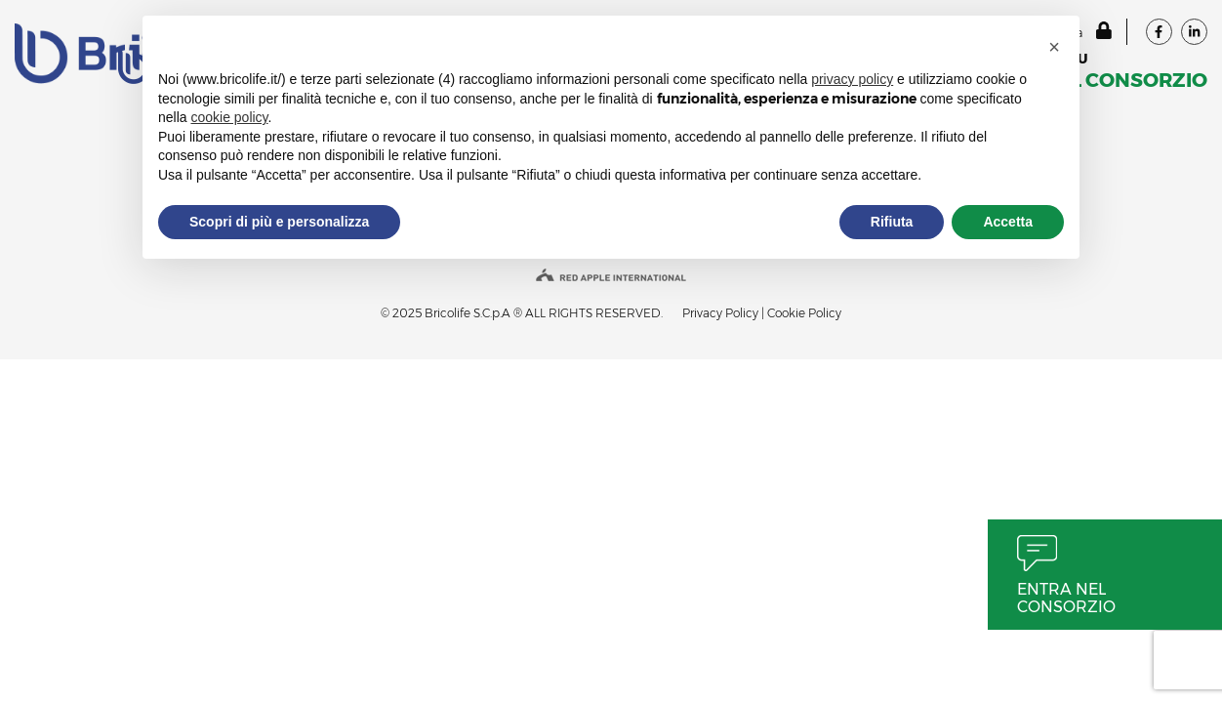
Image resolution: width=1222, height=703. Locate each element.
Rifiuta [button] (892, 221)
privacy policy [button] (852, 79)
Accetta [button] (1008, 221)
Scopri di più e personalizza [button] (279, 221)
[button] (1054, 46)
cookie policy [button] (228, 117)
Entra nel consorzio (1066, 598)
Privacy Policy (720, 313)
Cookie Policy (804, 313)
